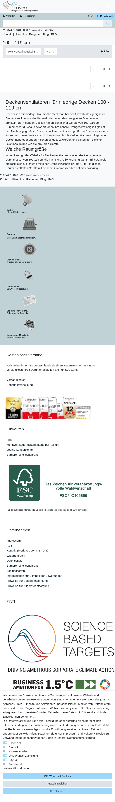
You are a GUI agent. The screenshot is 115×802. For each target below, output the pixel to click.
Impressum (14, 540)
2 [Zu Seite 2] (98, 68)
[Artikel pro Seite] (50, 51)
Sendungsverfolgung (20, 384)
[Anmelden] (9, 16)
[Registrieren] (27, 16)
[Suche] (107, 23)
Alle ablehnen (57, 791)
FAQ (54, 34)
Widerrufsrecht (16, 555)
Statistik (14, 747)
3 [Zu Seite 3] (104, 68)
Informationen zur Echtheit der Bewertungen (34, 575)
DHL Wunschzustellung (23, 755)
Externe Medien (19, 751)
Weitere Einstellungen (16, 768)
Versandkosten (16, 379)
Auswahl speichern (57, 783)
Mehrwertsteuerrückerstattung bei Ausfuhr (33, 444)
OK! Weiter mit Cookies (57, 776)
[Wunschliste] (90, 16)
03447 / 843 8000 (17, 30)
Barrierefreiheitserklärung (23, 454)
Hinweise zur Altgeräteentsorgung (28, 585)
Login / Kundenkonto (20, 449)
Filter (105, 51)
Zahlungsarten (16, 570)
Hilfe (9, 439)
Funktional (15, 764)
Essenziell (15, 742)
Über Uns (21, 34)
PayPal (13, 759)
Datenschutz (15, 560)
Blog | (46, 34)
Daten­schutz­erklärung (81, 737)
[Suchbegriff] (53, 23)
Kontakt (7, 34)
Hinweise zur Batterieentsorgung (27, 580)
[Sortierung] (23, 51)
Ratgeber (35, 34)
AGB (10, 545)
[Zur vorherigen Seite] (93, 69)
